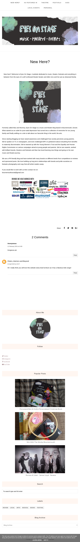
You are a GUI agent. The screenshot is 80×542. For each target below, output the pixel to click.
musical (25, 507)
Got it (46, 540)
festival (40, 507)
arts (18, 507)
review (5, 507)
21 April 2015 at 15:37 (14, 264)
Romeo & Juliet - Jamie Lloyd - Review (41, 475)
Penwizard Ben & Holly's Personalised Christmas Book (41, 409)
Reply (75, 255)
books (32, 507)
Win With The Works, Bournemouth (41, 442)
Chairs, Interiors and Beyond (18, 261)
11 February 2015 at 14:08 (15, 246)
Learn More (37, 540)
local (12, 507)
